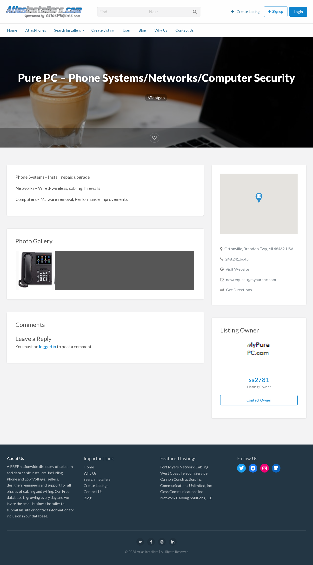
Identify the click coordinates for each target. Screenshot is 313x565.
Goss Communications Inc (181, 491)
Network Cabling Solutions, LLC (186, 497)
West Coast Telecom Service (183, 473)
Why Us (160, 30)
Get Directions (239, 289)
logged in (47, 346)
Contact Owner (258, 400)
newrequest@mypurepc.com (251, 279)
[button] (259, 198)
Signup (277, 11)
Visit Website (237, 269)
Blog (142, 30)
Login (298, 11)
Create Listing (245, 11)
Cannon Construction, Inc (181, 479)
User (126, 30)
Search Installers (67, 30)
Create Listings (96, 485)
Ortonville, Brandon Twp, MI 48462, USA (258, 248)
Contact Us (184, 30)
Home (12, 30)
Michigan (156, 97)
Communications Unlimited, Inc (186, 485)
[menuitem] (245, 12)
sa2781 (259, 379)
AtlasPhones (35, 30)
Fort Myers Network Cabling (184, 467)
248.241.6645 (236, 259)
